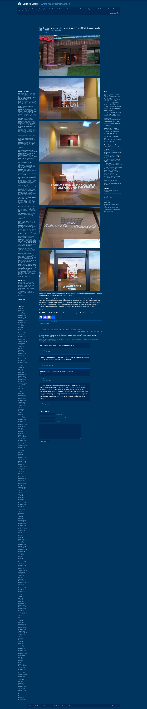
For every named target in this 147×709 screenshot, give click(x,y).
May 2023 (20, 369)
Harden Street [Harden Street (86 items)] (113, 117)
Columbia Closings (30, 4)
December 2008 (22, 669)
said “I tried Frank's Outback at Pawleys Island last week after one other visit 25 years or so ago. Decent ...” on (27, 117)
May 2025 (20, 327)
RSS (55, 339)
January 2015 (21, 542)
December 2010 (22, 627)
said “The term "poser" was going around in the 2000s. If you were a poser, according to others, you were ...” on (27, 202)
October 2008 (21, 672)
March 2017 (21, 497)
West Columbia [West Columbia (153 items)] (109, 141)
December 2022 (22, 377)
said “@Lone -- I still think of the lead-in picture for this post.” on (27, 261)
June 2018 (21, 471)
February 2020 (22, 436)
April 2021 (20, 412)
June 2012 (21, 596)
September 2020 (22, 424)
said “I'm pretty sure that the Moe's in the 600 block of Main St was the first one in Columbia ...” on (27, 104)
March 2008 (21, 685)
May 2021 (20, 410)
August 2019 (21, 447)
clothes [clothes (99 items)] (115, 101)
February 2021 (22, 416)
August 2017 (21, 489)
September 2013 (22, 570)
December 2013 (22, 565)
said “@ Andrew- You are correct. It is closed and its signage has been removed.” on (27, 176)
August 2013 (21, 572)
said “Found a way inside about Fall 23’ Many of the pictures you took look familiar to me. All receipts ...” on (27, 96)
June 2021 (21, 409)
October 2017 (21, 485)
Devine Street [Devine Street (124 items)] (108, 106)
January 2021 (21, 417)
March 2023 (21, 372)
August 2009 (21, 655)
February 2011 (22, 624)
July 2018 (20, 469)
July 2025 (20, 324)
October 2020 (21, 423)
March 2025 (21, 331)
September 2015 (22, 528)
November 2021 (22, 400)
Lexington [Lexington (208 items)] (108, 121)
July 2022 (20, 386)
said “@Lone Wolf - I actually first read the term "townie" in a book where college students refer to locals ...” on (27, 227)
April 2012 (20, 600)
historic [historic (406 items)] (107, 119)
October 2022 (21, 381)
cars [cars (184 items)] (119, 99)
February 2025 (22, 332)
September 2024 (22, 341)
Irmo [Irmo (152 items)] (115, 119)
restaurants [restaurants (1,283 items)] (111, 128)
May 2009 (20, 660)
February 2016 (22, 520)
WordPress (69, 705)
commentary (21, 302)
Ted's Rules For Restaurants (27, 11)
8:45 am (50, 405)
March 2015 (21, 539)
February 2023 (22, 374)
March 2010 (21, 643)
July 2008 (20, 678)
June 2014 (21, 554)
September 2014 (22, 549)
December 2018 (22, 461)
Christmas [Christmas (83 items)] (110, 100)
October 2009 (21, 652)
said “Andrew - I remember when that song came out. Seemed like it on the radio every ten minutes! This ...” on (27, 171)
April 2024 (20, 350)
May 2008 (20, 681)
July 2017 (20, 490)
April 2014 (20, 558)
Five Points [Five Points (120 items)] (111, 108)
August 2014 (21, 551)
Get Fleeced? (21, 295)
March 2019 (21, 456)
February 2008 (22, 686)
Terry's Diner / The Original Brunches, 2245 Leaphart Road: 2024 (26, 292)
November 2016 (22, 504)
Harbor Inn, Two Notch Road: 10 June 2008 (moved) (88, 331)
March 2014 (21, 560)
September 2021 (22, 404)
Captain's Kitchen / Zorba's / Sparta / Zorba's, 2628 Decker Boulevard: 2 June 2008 (61, 329)
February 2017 (22, 499)
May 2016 (20, 515)
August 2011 (21, 613)
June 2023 (21, 367)
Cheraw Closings (108, 211)
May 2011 (20, 619)
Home (20, 9)
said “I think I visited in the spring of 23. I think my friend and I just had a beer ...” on (27, 242)
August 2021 (21, 405)
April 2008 (20, 683)
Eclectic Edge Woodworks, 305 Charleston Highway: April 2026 (26, 283)
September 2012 (22, 591)
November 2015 (22, 525)
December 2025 (22, 315)
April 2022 (20, 391)
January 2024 (21, 355)
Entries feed (21, 697)
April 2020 (20, 433)
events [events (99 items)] (106, 108)
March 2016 (21, 518)
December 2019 (22, 440)
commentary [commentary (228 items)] (109, 103)
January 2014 (21, 563)
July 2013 (20, 574)
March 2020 (21, 435)
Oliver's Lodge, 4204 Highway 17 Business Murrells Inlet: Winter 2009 (113, 164)
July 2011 (20, 615)
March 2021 (21, 414)
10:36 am (50, 365)
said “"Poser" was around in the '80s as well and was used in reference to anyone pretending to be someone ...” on (27, 188)
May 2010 (20, 639)
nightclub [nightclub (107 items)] (111, 123)
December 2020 (22, 419)
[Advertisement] (73, 20)
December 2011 (22, 606)
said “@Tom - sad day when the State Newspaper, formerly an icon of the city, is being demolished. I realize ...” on (27, 272)
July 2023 (20, 365)
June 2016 (21, 513)
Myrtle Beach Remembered (111, 207)
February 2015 (22, 541)
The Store (41, 11)
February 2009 (22, 665)
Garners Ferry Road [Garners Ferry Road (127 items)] (110, 112)
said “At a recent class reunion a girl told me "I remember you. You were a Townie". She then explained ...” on (27, 216)
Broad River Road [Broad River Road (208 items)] (111, 95)
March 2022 (21, 393)
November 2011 (22, 608)
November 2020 (22, 421)
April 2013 (20, 579)
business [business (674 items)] (113, 98)
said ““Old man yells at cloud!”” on (25, 231)
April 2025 (20, 329)
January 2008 (21, 688)
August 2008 (21, 676)
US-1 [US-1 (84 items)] (111, 139)
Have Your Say (68, 9)
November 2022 (22, 379)
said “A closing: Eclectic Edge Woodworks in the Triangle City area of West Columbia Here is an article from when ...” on (27, 145)
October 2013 (21, 568)
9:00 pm (50, 351)
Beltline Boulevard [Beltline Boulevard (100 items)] (109, 94)
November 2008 (22, 671)
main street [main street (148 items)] (115, 121)
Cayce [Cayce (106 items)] (106, 101)
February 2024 (22, 353)
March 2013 (21, 580)
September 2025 (22, 320)
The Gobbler (107, 202)
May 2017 (20, 494)
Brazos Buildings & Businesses (112, 209)
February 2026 (22, 312)
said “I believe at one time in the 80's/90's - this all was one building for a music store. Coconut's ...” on (27, 112)
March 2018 (21, 476)
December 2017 (22, 482)
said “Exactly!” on (27, 266)
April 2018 (20, 475)
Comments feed (22, 699)
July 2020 (20, 428)
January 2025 (21, 334)
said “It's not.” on (27, 150)
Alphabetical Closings (31, 9)
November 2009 (22, 650)
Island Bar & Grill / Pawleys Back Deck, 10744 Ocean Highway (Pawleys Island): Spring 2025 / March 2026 (112, 178)
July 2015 (20, 532)
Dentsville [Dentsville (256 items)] (114, 105)
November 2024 (22, 338)
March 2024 (21, 351)
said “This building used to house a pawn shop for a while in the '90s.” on (27, 138)
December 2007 (22, 690)
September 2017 (22, 487)
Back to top (115, 705)
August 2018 (21, 468)
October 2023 (21, 360)
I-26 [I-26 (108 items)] (112, 119)
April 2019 (20, 454)
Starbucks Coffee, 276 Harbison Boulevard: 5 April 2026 (26, 286)
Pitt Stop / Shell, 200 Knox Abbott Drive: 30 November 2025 (112, 151)
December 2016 (22, 502)
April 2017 (20, 495)
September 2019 (22, 445)
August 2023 (21, 364)
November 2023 (22, 358)
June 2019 (21, 450)
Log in (19, 695)
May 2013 (20, 577)
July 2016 (20, 511)
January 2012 (21, 605)
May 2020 (20, 431)
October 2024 (21, 339)
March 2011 (21, 622)
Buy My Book (43, 9)
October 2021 (21, 402)
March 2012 (21, 601)
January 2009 (21, 667)
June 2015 (21, 534)
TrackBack (61, 339)
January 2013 (21, 584)
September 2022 (22, 383)
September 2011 (22, 612)
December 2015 (22, 523)
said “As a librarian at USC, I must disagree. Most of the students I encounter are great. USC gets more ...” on (27, 235)
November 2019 (22, 442)
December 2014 (22, 544)
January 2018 (21, 480)
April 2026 (20, 308)
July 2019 (20, 449)
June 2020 (21, 430)
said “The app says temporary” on (27, 155)
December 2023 (22, 357)
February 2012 (22, 603)
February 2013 (22, 582)
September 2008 (22, 674)
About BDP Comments (24, 276)
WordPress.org (22, 701)
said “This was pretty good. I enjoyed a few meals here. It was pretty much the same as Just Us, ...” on (27, 124)
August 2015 (21, 530)
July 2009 (20, 657)
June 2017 (21, 492)
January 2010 (21, 646)
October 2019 (21, 443)
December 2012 (22, 586)
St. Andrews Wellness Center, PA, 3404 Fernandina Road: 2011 (112, 182)
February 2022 (22, 395)
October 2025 (21, 318)
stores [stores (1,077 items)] (112, 133)
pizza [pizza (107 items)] (109, 126)
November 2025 (22, 317)
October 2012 (21, 589)
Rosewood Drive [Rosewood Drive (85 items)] (108, 131)
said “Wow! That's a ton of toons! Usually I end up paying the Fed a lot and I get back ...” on (27, 221)
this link (85, 313)
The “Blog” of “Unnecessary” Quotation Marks (111, 198)
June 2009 (21, 659)
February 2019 (22, 457)
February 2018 (22, 478)
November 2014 (22, 546)
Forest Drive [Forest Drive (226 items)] (114, 111)
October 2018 (21, 464)
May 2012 (20, 598)
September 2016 (22, 508)
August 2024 (21, 343)
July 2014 (20, 553)
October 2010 (21, 631)
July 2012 (20, 594)
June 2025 (21, 325)
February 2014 (22, 561)
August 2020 (21, 426)
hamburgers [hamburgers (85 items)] (107, 115)
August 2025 (21, 322)
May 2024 (20, 348)
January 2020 (21, 438)
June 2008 (21, 679)
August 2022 (21, 384)
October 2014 (21, 547)
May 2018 (20, 473)
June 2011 (21, 617)
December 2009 (22, 648)
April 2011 (20, 620)
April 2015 (20, 537)
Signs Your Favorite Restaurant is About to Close (102, 9)
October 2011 (21, 610)
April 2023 (20, 371)
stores (47, 323)
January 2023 (21, 376)
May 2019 (20, 452)
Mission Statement (80, 9)
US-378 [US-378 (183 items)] (119, 139)
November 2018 (22, 462)
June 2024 (21, 346)
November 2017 (22, 483)
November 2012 (22, 587)
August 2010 (21, 634)
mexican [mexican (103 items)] (106, 123)
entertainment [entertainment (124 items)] (117, 106)
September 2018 (22, 466)
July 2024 (20, 345)
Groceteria (106, 200)
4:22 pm (50, 380)
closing (20, 301)
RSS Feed (113, 13)
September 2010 (22, 632)
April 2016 (20, 516)
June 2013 (21, 575)
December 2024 (22, 336)
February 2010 (22, 645)
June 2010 (21, 638)
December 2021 (22, 398)
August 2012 (21, 593)
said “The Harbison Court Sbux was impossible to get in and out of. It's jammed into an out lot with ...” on (26, 160)
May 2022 (20, 390)
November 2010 (22, 629)
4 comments (56, 30)
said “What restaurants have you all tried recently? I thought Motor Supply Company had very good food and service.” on (27, 131)
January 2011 (21, 626)
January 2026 (21, 313)
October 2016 (21, 506)
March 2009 (21, 664)
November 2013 (22, 567)
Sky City (106, 206)
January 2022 (21, 397)
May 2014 (20, 556)
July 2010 (20, 636)
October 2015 (21, 527)
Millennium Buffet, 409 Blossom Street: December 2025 (112, 155)
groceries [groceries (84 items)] (119, 114)
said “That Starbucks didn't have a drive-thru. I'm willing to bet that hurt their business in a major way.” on (27, 165)
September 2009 (22, 653)
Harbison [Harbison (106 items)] (113, 115)
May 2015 (20, 535)
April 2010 (20, 641)
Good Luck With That (55, 9)
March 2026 (21, 310)
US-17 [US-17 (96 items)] (114, 139)
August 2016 (21, 509)
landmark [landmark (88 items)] (119, 119)
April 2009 (20, 662)
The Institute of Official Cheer (111, 204)
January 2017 (21, 501)
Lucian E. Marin (56, 705)
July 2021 (20, 407)
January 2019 (21, 459)
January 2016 (21, 521)
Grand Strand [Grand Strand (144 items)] (111, 114)
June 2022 (21, 388)
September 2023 (22, 362)
